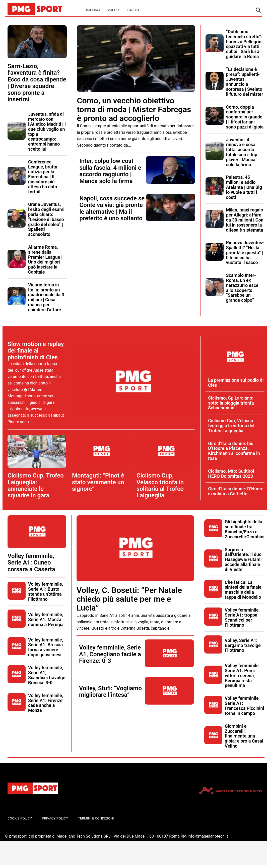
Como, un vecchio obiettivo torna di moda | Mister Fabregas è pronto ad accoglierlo (134, 109)
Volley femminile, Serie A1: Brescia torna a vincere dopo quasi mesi (45, 647)
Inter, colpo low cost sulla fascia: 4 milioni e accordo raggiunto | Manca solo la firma (110, 170)
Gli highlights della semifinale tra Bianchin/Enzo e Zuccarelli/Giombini (244, 529)
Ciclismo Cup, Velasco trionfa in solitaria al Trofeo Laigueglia (160, 485)
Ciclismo (92, 10)
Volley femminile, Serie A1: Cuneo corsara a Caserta (31, 562)
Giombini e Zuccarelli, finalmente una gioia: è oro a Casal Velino (244, 736)
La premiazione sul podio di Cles (235, 382)
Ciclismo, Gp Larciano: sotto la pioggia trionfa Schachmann (231, 403)
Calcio (133, 10)
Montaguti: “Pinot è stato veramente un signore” (98, 482)
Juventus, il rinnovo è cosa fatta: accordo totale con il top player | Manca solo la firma (241, 152)
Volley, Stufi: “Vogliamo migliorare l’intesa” (110, 691)
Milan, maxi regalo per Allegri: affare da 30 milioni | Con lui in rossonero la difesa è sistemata (244, 219)
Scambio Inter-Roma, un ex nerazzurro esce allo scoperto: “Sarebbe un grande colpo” (242, 288)
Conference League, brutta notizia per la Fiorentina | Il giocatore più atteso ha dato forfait (42, 176)
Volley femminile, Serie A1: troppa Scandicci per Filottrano (242, 617)
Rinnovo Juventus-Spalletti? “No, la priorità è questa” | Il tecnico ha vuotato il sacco (245, 252)
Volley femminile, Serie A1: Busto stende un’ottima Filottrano (45, 591)
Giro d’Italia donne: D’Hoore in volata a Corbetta (235, 491)
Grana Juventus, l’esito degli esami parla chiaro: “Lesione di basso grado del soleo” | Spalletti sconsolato (46, 219)
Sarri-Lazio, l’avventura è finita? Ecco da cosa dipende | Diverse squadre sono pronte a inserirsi (37, 83)
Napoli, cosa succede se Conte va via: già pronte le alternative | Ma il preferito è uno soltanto (112, 208)
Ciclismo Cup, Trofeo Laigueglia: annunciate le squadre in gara (36, 485)
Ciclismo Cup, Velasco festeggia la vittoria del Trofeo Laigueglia (231, 425)
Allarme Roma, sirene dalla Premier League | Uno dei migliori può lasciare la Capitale (45, 259)
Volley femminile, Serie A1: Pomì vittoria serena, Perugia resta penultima (242, 675)
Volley (114, 10)
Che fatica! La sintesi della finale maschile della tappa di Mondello (243, 590)
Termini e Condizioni (96, 818)
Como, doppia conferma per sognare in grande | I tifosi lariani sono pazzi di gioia (245, 116)
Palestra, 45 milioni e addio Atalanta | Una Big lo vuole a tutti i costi (244, 187)
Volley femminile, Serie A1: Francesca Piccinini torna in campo (244, 706)
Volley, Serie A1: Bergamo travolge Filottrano (243, 645)
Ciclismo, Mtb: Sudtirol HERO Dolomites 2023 (231, 473)
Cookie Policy (20, 818)
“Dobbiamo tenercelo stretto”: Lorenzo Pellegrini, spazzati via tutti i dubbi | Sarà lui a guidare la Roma (245, 44)
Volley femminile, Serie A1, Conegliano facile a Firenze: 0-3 (110, 654)
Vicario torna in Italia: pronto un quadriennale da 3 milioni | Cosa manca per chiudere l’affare (46, 297)
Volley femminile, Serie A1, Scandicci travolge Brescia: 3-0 (46, 675)
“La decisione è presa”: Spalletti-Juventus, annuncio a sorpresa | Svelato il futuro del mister (244, 82)
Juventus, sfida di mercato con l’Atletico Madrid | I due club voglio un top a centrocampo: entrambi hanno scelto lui (47, 131)
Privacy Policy (55, 818)
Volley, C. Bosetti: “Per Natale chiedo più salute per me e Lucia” (129, 599)
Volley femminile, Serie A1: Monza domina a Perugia (45, 619)
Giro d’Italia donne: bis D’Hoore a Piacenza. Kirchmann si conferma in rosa (234, 451)
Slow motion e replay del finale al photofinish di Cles (36, 350)
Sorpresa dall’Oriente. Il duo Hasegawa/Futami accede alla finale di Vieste (243, 559)
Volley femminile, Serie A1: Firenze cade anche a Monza (45, 703)
